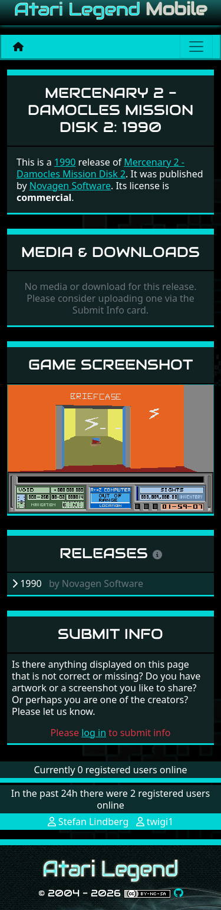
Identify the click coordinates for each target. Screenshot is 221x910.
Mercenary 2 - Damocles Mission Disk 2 (100, 168)
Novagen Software (70, 185)
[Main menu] (196, 46)
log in (93, 732)
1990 (65, 162)
